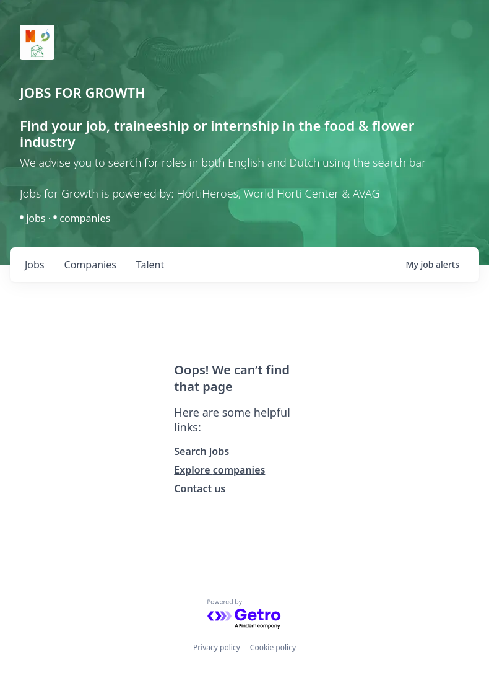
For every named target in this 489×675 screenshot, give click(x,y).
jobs (35, 264)
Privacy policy (216, 647)
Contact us (199, 488)
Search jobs (201, 451)
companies (90, 264)
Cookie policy (273, 647)
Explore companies (219, 470)
